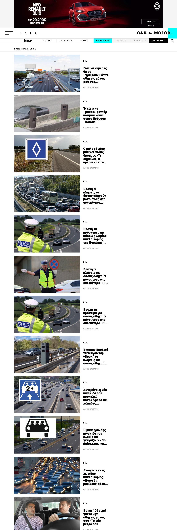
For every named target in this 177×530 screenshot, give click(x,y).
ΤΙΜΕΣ (84, 41)
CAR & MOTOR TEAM (90, 87)
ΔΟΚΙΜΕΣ (47, 41)
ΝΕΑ (85, 61)
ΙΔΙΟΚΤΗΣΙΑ (66, 41)
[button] (9, 33)
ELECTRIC (103, 40)
